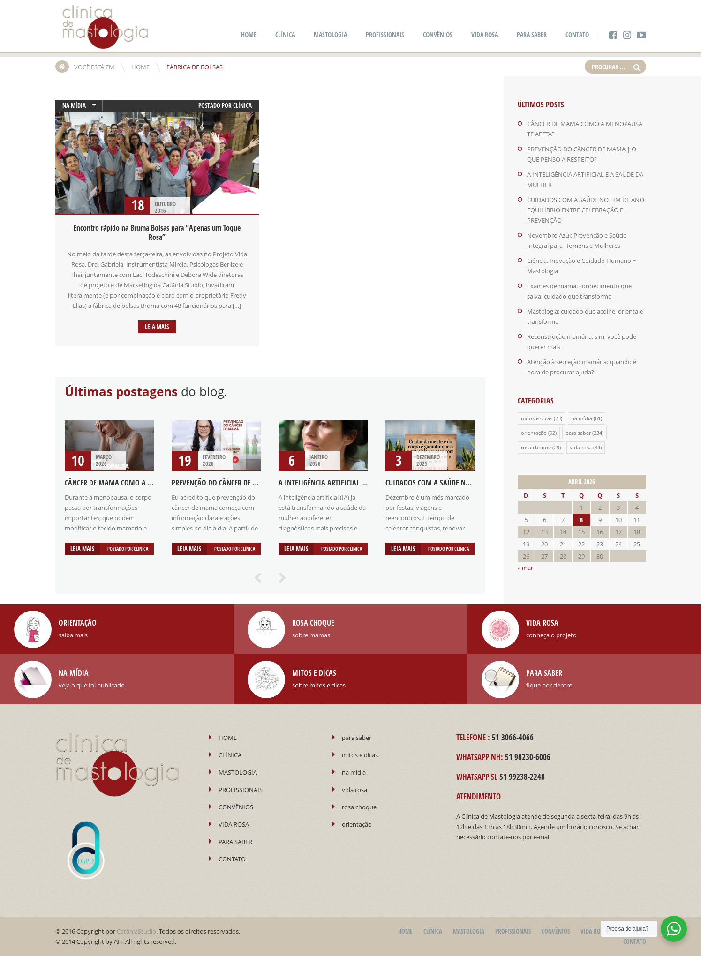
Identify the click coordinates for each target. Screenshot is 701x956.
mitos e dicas (536, 418)
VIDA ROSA (484, 34)
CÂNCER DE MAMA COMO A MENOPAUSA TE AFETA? (141, 483)
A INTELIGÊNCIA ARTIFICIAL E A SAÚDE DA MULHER (353, 483)
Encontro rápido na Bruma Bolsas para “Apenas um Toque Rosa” (157, 232)
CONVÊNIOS (437, 34)
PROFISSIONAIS (385, 34)
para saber (578, 432)
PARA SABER (532, 34)
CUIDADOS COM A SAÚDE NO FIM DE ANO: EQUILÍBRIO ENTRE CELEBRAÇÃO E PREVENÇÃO (586, 209)
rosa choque (536, 447)
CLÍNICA (285, 34)
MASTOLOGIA (330, 34)
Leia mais (157, 326)
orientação (534, 432)
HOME (248, 34)
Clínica (242, 105)
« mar (525, 567)
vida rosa (581, 447)
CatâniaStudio (136, 931)
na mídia (74, 105)
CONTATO (577, 34)
